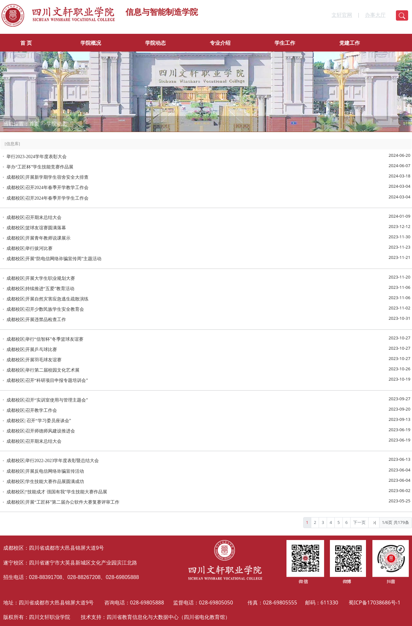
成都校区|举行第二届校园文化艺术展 (43, 370)
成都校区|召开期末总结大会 (33, 217)
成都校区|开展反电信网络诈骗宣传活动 (45, 471)
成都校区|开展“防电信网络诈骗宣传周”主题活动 (53, 258)
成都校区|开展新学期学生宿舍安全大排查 (47, 177)
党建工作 (349, 43)
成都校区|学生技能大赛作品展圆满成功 (45, 481)
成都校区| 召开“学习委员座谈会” (38, 420)
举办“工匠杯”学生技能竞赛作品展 (39, 167)
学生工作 (285, 43)
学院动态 (155, 43)
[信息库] (12, 143)
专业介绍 (220, 43)
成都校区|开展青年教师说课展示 (38, 238)
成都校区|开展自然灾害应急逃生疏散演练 (47, 299)
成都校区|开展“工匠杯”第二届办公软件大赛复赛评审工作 (62, 502)
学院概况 (90, 43)
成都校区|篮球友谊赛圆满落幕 (36, 227)
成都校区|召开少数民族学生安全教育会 (45, 309)
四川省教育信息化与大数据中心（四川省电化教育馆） (168, 617)
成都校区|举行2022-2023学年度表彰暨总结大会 (52, 460)
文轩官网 (342, 15)
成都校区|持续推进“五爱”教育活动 (40, 288)
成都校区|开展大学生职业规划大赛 (40, 278)
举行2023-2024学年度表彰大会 (36, 156)
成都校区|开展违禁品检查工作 (36, 319)
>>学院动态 (54, 124)
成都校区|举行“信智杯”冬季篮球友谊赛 (44, 339)
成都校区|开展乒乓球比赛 (31, 349)
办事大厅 (375, 15)
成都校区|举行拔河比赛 (29, 248)
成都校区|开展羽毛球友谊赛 (33, 359)
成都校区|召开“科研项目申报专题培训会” (47, 380)
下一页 (359, 522)
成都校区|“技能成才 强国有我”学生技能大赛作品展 (56, 491)
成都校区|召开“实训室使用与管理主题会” (47, 400)
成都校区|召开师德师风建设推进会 (40, 431)
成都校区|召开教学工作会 (31, 410)
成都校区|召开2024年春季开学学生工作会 (47, 198)
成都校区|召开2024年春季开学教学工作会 (47, 187)
